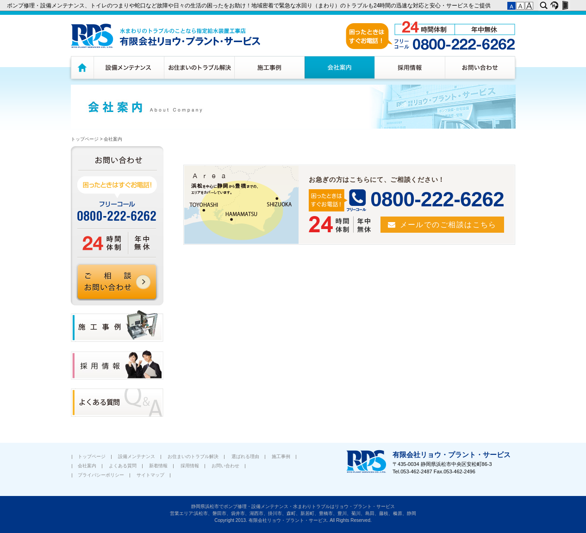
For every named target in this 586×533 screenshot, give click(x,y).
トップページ (81, 67)
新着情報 (158, 465)
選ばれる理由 (245, 456)
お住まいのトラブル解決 (199, 67)
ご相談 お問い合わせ (117, 282)
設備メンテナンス (129, 67)
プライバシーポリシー (101, 474)
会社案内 (339, 67)
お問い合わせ (481, 67)
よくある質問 (123, 465)
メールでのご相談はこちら (448, 224)
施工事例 (269, 67)
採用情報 (409, 67)
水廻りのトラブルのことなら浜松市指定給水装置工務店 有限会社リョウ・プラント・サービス (165, 36)
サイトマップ (150, 474)
